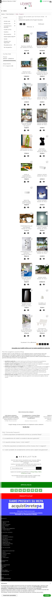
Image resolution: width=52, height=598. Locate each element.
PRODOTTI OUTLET (26, 496)
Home (5, 17)
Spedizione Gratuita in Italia (8, 1)
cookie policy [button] (38, 588)
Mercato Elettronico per (26, 507)
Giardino (6, 32)
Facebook (12, 490)
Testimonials (5, 521)
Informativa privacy (7, 543)
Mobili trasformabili (9, 36)
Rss (20, 490)
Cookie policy (6, 545)
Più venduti (5, 525)
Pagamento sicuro (7, 539)
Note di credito (6, 553)
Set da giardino (8, 47)
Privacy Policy (34, 471)
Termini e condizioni (7, 537)
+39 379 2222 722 (4, 574)
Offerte (4, 523)
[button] (50, 583)
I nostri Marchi (6, 529)
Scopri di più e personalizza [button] (9, 595)
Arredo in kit (7, 23)
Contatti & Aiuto (46, 1)
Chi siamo (5, 538)
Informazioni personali (8, 550)
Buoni (4, 556)
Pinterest (28, 490)
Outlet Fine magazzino (8, 528)
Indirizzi (4, 554)
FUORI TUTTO (7, 29)
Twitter (16, 490)
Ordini (4, 552)
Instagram (32, 490)
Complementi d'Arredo (7, 26)
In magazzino (9, 66)
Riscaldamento (8, 45)
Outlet (5, 39)
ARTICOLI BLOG (26, 485)
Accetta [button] (47, 595)
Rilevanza (30, 27)
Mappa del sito (6, 542)
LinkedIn (36, 490)
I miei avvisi (5, 557)
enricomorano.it (8, 570)
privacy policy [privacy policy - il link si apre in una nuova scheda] (37, 585)
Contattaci (5, 541)
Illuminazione (7, 34)
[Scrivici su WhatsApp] (41, 1)
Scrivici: (5, 578)
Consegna (5, 535)
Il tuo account (5, 547)
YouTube (24, 490)
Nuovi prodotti (6, 524)
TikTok (40, 490)
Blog (3, 527)
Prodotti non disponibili (7, 42)
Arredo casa (7, 21)
